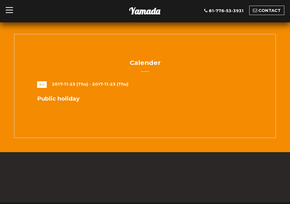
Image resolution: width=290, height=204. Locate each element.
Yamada (144, 11)
